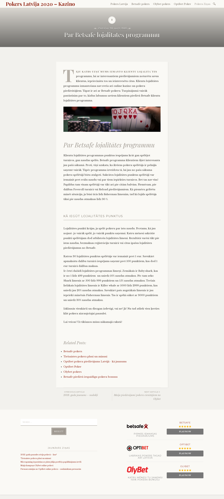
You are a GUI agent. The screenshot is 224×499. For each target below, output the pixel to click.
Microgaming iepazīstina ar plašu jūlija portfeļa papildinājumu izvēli (51, 462)
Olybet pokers (161, 4)
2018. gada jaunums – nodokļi (87, 394)
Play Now (185, 431)
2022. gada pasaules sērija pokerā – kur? (39, 455)
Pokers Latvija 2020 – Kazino (40, 3)
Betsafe (185, 422)
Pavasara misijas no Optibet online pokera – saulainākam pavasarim (51, 469)
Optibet (185, 444)
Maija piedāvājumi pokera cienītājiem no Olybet (136, 396)
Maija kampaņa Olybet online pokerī (37, 465)
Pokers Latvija (119, 4)
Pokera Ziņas (202, 4)
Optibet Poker (182, 4)
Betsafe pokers (140, 4)
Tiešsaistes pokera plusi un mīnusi (36, 458)
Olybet (185, 466)
